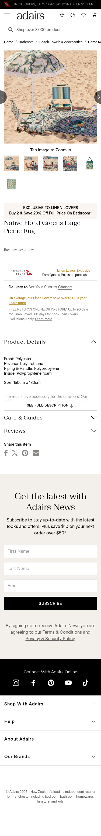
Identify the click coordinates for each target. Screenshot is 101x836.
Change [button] (65, 287)
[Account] (72, 15)
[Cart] (94, 15)
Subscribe (50, 603)
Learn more (17, 303)
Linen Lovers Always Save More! (51, 4)
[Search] (11, 30)
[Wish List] (83, 15)
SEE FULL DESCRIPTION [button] (50, 406)
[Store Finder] (62, 15)
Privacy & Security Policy (50, 638)
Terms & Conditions (62, 632)
